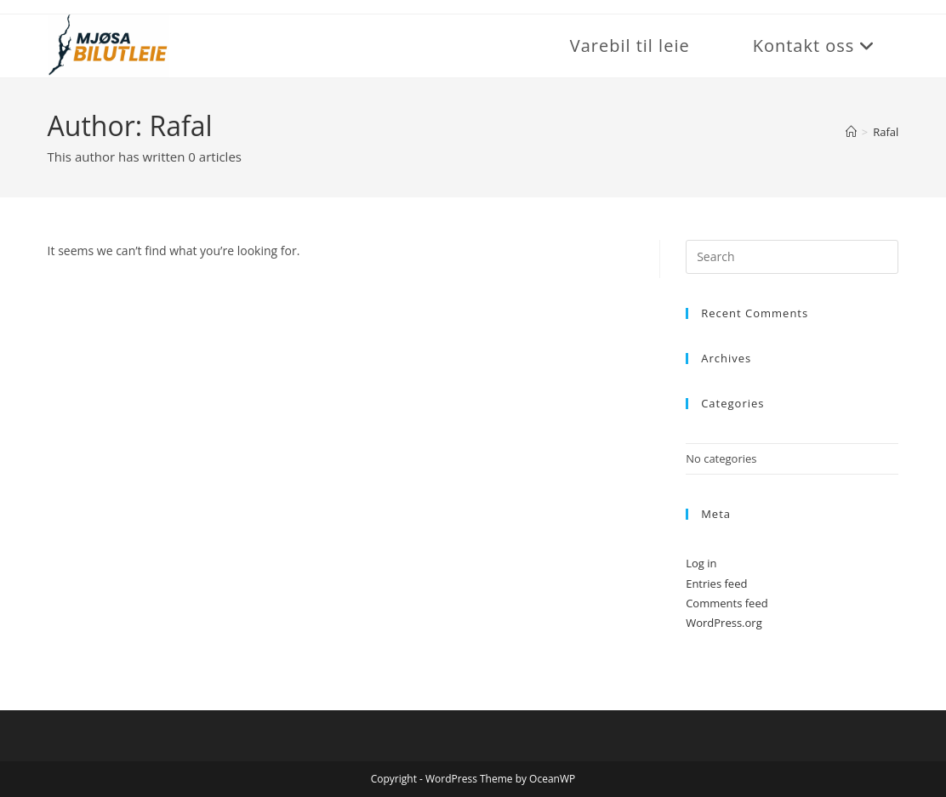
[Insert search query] (792, 257)
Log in (701, 563)
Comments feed (726, 603)
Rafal (885, 131)
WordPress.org (724, 622)
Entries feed (716, 583)
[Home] (851, 131)
